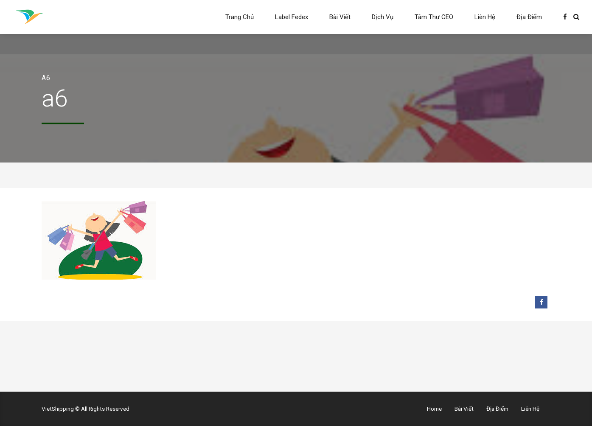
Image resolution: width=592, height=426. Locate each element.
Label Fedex (291, 17)
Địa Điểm (529, 17)
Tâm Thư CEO (434, 17)
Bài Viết (340, 17)
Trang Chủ (239, 17)
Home (434, 408)
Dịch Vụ (382, 17)
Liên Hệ (484, 17)
